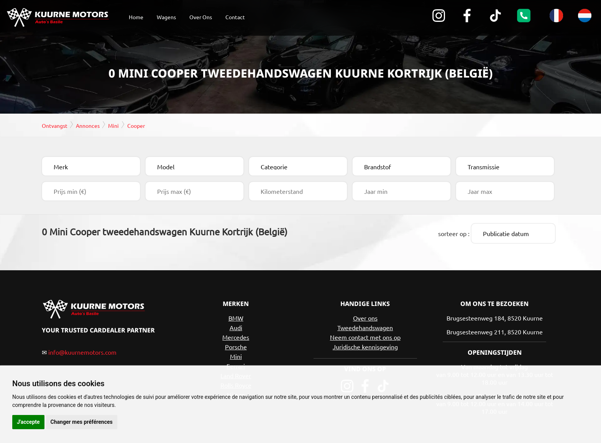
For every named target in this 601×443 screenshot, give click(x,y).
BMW (235, 317)
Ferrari (236, 365)
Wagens (166, 16)
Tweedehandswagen (365, 326)
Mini (236, 355)
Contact (235, 16)
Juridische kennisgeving (365, 345)
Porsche (236, 345)
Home (136, 16)
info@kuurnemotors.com (82, 351)
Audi (236, 326)
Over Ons (200, 16)
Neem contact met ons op (365, 336)
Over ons (365, 317)
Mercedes (235, 336)
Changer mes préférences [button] (82, 422)
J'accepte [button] (28, 422)
